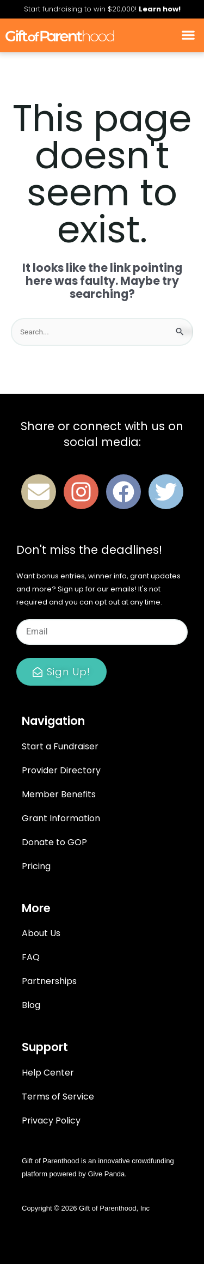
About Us (41, 933)
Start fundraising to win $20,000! (102, 9)
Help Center (48, 1072)
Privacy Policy (51, 1120)
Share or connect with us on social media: (102, 434)
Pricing (36, 866)
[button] (188, 35)
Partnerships (49, 981)
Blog (31, 1005)
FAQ (31, 957)
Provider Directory (61, 770)
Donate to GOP (54, 842)
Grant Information (61, 818)
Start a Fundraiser (60, 746)
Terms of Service (58, 1096)
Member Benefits (59, 794)
